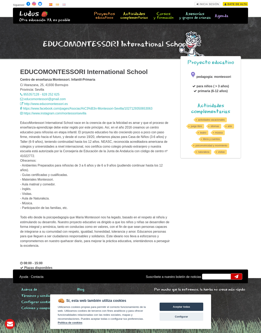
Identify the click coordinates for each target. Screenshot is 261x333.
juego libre (196, 126)
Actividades (134, 16)
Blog (80, 289)
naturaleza (203, 152)
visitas (221, 152)
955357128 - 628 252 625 (40, 94)
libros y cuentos (211, 139)
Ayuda (23, 277)
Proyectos (105, 16)
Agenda (221, 16)
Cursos (163, 16)
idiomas (215, 126)
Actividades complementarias (210, 108)
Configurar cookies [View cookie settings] (36, 302)
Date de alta (236, 4)
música (219, 132)
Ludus (29, 14)
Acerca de (29, 289)
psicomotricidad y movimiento (211, 145)
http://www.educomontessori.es (44, 104)
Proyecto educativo (211, 62)
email (208, 276)
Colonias (41, 308)
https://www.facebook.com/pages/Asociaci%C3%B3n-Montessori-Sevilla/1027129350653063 (86, 108)
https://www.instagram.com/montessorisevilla (53, 113)
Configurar (181, 316)
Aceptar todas (181, 306)
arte (230, 126)
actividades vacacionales (211, 119)
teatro (203, 132)
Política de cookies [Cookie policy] (70, 322)
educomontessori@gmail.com (43, 99)
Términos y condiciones (39, 296)
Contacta (37, 277)
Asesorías (195, 16)
